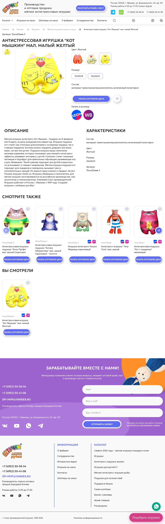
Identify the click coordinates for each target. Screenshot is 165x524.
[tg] (113, 12)
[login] (152, 20)
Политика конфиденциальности (88, 518)
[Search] (114, 20)
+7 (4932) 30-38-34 (135, 12)
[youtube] (16, 425)
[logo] (10, 8)
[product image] (40, 73)
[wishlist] (133, 20)
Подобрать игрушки (146, 517)
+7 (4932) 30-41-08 (155, 12)
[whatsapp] (121, 12)
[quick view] (16, 222)
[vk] (4, 425)
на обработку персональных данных (143, 425)
